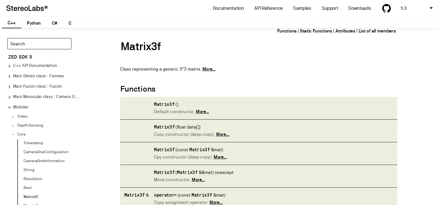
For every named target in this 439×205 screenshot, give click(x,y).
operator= (165, 195)
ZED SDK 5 (20, 57)
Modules (20, 106)
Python (34, 23)
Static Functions (316, 31)
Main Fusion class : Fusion (37, 86)
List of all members (377, 31)
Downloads (359, 8)
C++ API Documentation (35, 65)
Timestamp (33, 143)
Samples (302, 8)
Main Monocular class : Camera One (46, 96)
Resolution (33, 178)
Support (330, 8)
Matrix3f (31, 196)
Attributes (345, 31)
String (29, 169)
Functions (286, 31)
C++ (12, 22)
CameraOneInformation (44, 161)
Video (22, 116)
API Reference (268, 8)
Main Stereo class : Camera (38, 75)
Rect (28, 187)
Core (21, 134)
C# (54, 23)
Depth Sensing (30, 125)
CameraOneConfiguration (46, 152)
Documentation (228, 8)
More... (209, 69)
